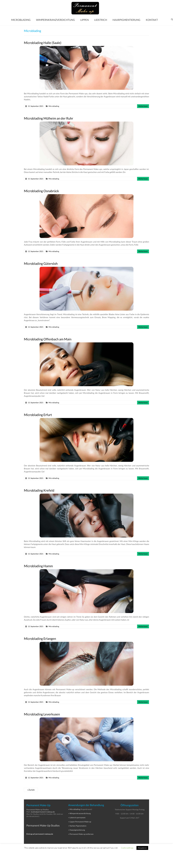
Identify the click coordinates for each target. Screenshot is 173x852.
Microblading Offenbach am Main (47, 339)
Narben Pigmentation (78, 826)
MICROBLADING (21, 19)
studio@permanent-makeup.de (43, 812)
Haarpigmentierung (77, 830)
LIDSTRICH (100, 19)
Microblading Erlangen (40, 639)
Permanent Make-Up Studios (43, 825)
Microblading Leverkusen (42, 714)
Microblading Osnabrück (41, 191)
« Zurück (31, 790)
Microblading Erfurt (38, 415)
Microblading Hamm (38, 566)
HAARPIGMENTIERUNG (126, 19)
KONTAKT (152, 19)
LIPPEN (84, 19)
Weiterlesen (143, 106)
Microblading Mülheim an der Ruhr (48, 118)
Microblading (54, 106)
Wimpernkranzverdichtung (80, 813)
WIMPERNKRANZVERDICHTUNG (55, 19)
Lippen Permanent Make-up (80, 822)
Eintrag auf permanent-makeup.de (39, 834)
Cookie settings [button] (127, 848)
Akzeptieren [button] (142, 848)
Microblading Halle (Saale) (42, 43)
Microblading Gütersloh (41, 264)
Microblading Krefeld (39, 490)
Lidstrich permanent (77, 817)
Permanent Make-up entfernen (82, 834)
